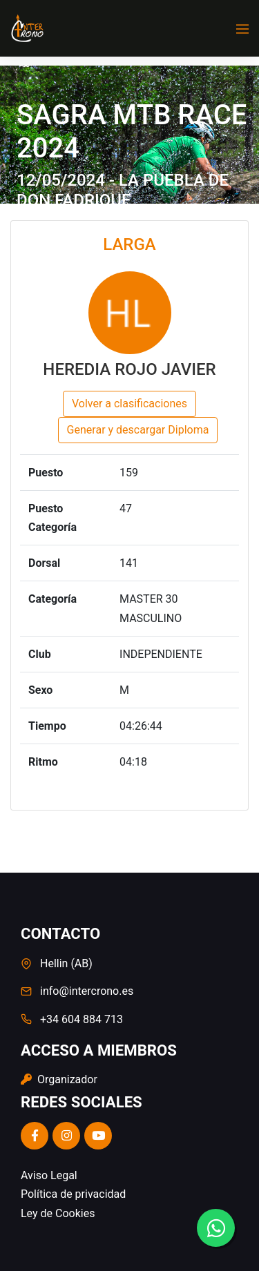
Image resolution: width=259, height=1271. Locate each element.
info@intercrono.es (86, 991)
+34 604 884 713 (81, 1019)
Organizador (59, 1079)
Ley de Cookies (58, 1213)
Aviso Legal (49, 1175)
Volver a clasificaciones (129, 403)
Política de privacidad (73, 1194)
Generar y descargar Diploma (138, 429)
